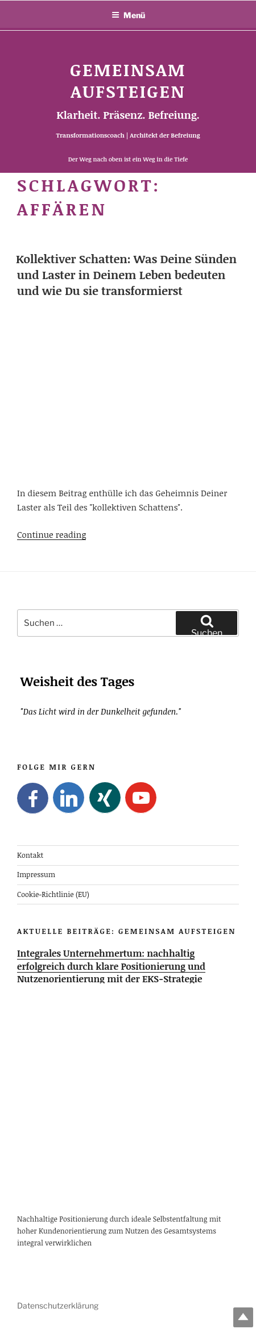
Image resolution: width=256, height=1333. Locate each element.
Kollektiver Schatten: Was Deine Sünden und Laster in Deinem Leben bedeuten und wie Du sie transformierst (126, 274)
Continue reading (51, 534)
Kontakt (30, 855)
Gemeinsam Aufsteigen (128, 80)
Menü (128, 15)
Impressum (36, 874)
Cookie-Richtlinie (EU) (53, 894)
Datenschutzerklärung (57, 1305)
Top (243, 1317)
